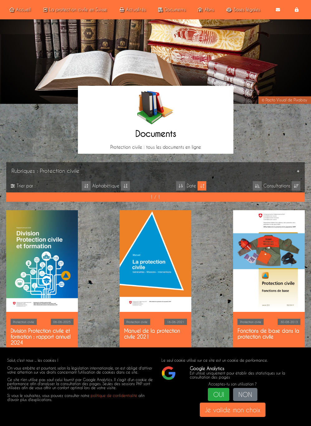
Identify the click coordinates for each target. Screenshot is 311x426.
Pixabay (300, 100)
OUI (218, 394)
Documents (171, 9)
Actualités (131, 9)
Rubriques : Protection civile (45, 170)
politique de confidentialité (114, 396)
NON (245, 394)
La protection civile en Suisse (74, 9)
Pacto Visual (276, 100)
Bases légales (242, 9)
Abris (205, 9)
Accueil (19, 9)
